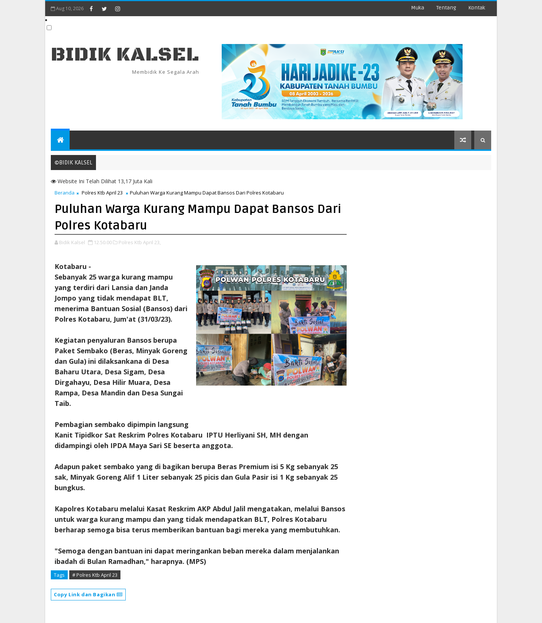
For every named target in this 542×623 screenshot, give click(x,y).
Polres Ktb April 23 (102, 192)
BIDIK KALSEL (125, 55)
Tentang (446, 8)
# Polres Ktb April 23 (94, 574)
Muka (417, 8)
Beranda (65, 192)
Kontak (476, 8)
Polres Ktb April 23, (140, 242)
